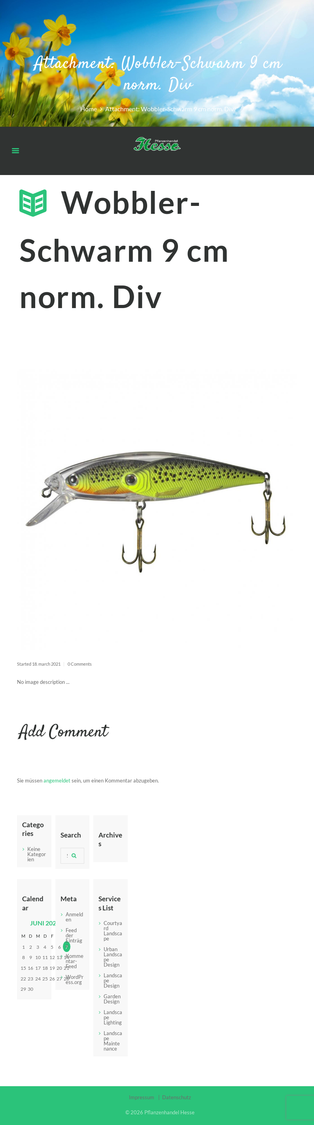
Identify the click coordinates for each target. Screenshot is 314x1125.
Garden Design (112, 999)
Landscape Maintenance (113, 1041)
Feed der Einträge (74, 938)
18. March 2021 (46, 663)
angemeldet (57, 780)
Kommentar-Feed (74, 961)
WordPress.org (74, 979)
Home (88, 109)
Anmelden (74, 917)
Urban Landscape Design (113, 957)
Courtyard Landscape (113, 931)
